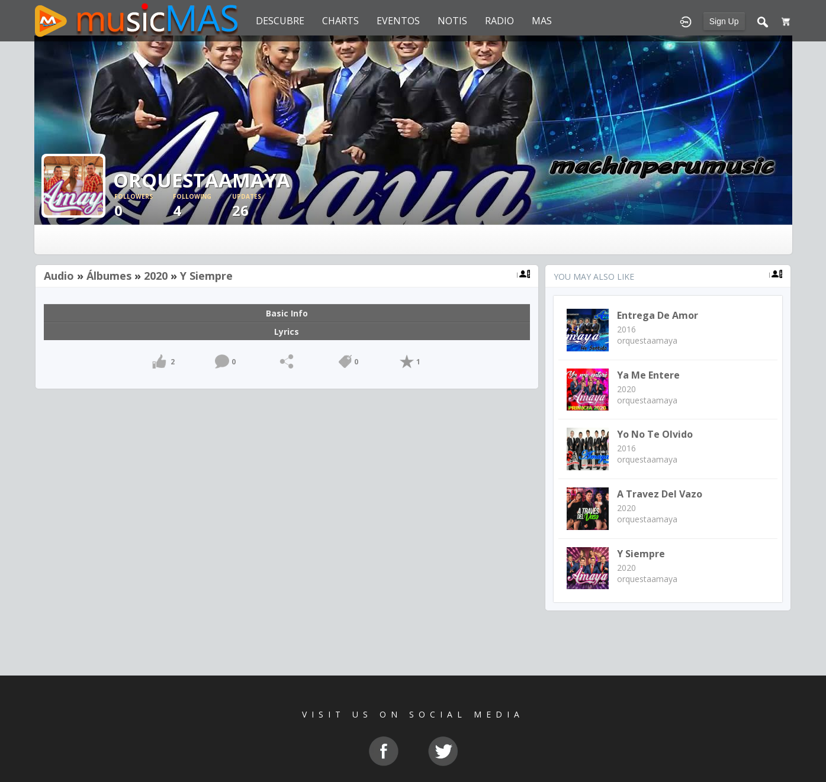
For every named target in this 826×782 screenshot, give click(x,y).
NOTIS (452, 20)
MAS (542, 20)
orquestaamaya (647, 340)
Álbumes (108, 276)
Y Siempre (206, 276)
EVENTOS (398, 20)
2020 (156, 276)
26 (261, 206)
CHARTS (340, 20)
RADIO (499, 20)
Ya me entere (648, 375)
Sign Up (724, 21)
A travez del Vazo (659, 493)
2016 (626, 329)
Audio (59, 276)
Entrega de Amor (657, 315)
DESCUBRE (280, 20)
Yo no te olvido (655, 434)
